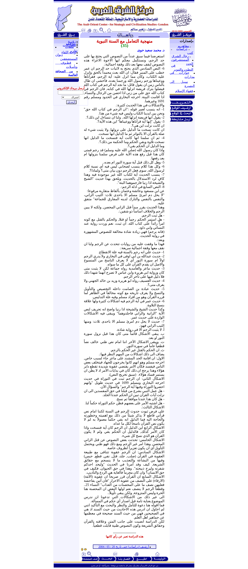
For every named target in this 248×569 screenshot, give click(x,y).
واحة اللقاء (68, 52)
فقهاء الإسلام (184, 91)
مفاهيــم (183, 46)
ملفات (69, 47)
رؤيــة (72, 41)
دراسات (181, 49)
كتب (190, 53)
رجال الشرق (180, 56)
